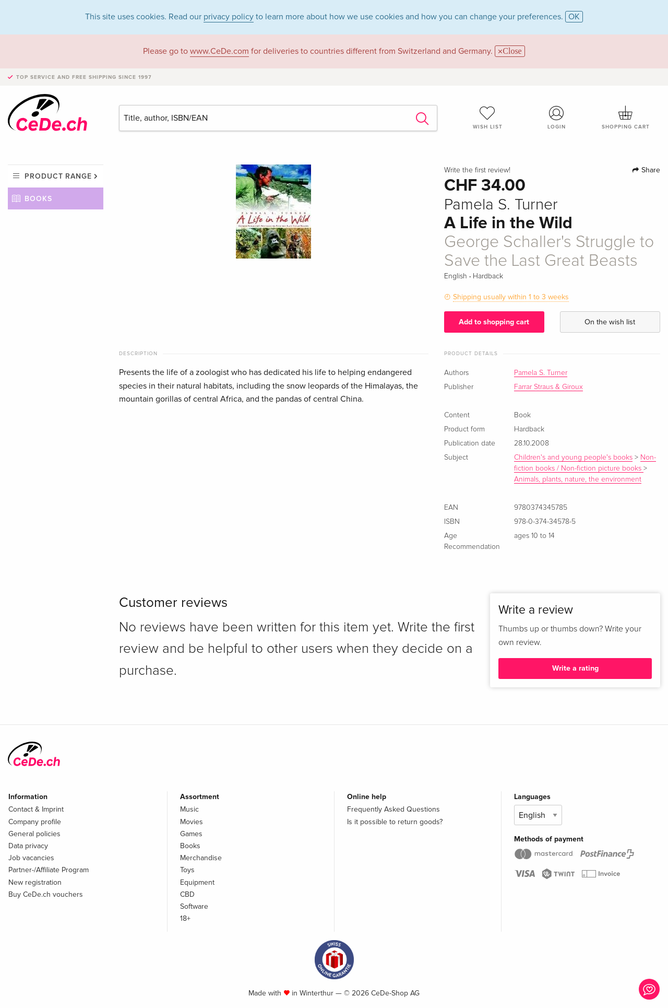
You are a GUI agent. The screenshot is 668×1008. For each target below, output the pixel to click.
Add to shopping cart (494, 322)
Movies (191, 821)
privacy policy (229, 16)
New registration (35, 882)
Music (189, 809)
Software (194, 906)
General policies (34, 833)
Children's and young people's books (573, 457)
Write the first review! (477, 170)
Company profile (34, 821)
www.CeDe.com (219, 51)
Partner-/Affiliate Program (48, 869)
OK (574, 16)
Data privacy (28, 845)
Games (191, 833)
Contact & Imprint (36, 809)
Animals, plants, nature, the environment (577, 479)
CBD (187, 894)
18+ (185, 918)
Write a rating (575, 668)
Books (38, 198)
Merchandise (201, 857)
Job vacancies (31, 857)
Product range (58, 176)
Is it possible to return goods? (395, 821)
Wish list (487, 117)
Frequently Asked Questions (393, 809)
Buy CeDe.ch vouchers (45, 894)
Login (556, 117)
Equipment (197, 882)
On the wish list (609, 322)
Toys (187, 869)
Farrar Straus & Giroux (548, 387)
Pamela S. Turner (540, 373)
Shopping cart (625, 117)
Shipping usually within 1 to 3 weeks (511, 296)
